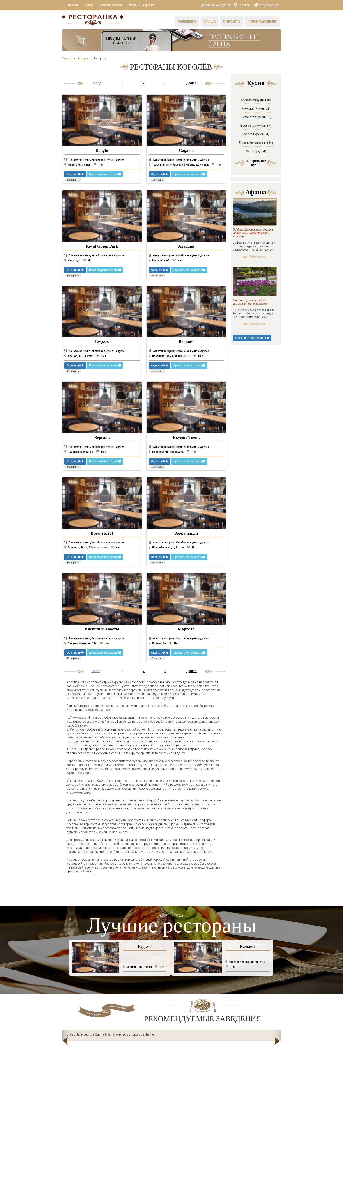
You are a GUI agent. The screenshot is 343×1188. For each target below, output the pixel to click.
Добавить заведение (216, 5)
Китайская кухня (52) (256, 117)
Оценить (75, 174)
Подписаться (265, 5)
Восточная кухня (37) (255, 125)
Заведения (187, 21)
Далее (191, 83)
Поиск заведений (262, 21)
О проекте (231, 21)
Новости (73, 5)
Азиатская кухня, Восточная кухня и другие (94, 638)
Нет (98, 164)
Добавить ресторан (112, 5)
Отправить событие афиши (252, 360)
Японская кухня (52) (256, 108)
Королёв (242, 5)
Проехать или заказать (105, 174)
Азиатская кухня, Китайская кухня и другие (94, 159)
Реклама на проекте (142, 5)
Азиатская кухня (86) (256, 100)
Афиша (89, 5)
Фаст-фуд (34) (256, 151)
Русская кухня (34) (255, 134)
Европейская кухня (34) (256, 142)
